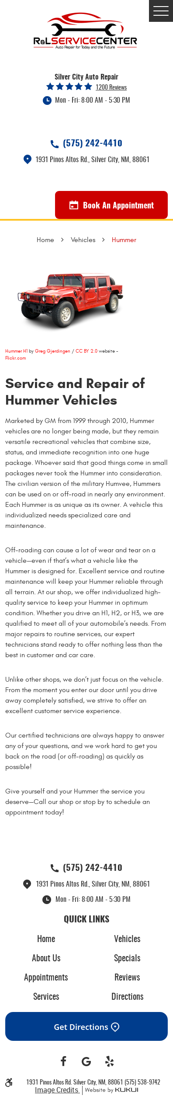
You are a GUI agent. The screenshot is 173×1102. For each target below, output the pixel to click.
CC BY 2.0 (86, 351)
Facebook (63, 1062)
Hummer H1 (16, 351)
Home (45, 240)
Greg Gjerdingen (52, 351)
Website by (110, 1090)
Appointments (46, 978)
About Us (46, 958)
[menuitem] (45, 939)
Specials (127, 958)
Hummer (124, 240)
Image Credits (57, 1090)
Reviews (127, 978)
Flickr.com (15, 358)
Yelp (109, 1062)
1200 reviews (111, 88)
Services (46, 997)
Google (86, 1062)
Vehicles (83, 240)
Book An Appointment (111, 205)
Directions (127, 997)
